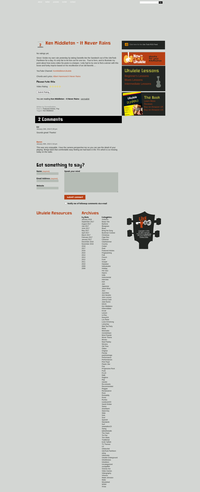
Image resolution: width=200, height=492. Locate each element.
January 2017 (87, 244)
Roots (104, 402)
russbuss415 (106, 406)
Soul (103, 422)
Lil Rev (104, 319)
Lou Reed (105, 324)
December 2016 (87, 246)
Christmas (105, 239)
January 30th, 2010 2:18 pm (47, 144)
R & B (104, 377)
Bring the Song (107, 235)
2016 (83, 255)
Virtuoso (105, 480)
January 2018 (87, 224)
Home (43, 33)
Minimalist (105, 335)
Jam (103, 288)
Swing (104, 433)
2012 (83, 264)
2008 (83, 273)
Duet (103, 253)
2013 (83, 261)
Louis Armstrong (108, 326)
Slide (104, 417)
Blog (60, 33)
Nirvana (105, 348)
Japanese (105, 290)
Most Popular (107, 339)
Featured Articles (49, 109)
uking (104, 457)
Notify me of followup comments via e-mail (87, 208)
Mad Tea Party (107, 330)
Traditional (106, 444)
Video (161, 33)
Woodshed (106, 486)
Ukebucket (106, 453)
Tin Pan (105, 440)
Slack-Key (105, 415)
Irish (103, 286)
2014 (83, 259)
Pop (57, 109)
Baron (39, 142)
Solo (103, 420)
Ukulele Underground (110, 462)
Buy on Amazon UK (153, 107)
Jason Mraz (106, 293)
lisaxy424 (105, 322)
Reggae (105, 393)
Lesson (104, 317)
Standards (105, 426)
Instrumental (106, 282)
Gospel (104, 266)
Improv (104, 277)
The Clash (105, 437)
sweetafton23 (107, 431)
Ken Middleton (48, 111)
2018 (83, 250)
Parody (104, 357)
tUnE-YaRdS (106, 446)
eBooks (98, 33)
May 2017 (85, 235)
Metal (104, 333)
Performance (106, 362)
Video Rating (42, 86)
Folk (103, 259)
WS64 (104, 488)
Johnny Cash (107, 304)
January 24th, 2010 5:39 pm (47, 129)
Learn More (149, 101)
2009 (83, 270)
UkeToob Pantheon (109, 455)
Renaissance (106, 395)
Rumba (104, 404)
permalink (85, 99)
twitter (47, 2)
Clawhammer (107, 246)
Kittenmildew (106, 313)
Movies (104, 344)
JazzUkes (105, 297)
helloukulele (106, 270)
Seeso (104, 411)
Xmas (104, 491)
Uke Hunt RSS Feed (52, 102)
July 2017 (85, 230)
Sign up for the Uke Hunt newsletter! (43, 102)
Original (105, 355)
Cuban (104, 250)
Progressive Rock (108, 373)
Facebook (61, 102)
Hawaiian (105, 268)
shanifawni (106, 413)
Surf (103, 428)
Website (40, 186)
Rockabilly (105, 399)
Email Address (47, 178)
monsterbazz (106, 337)
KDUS (104, 308)
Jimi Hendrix (106, 299)
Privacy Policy (144, 241)
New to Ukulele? (144, 33)
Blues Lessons (134, 79)
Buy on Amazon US (153, 110)
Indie (103, 279)
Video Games (107, 475)
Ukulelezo (105, 466)
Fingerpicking (107, 257)
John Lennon (106, 302)
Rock (104, 397)
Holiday (104, 273)
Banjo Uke (105, 226)
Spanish (105, 424)
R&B (103, 379)
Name (43, 171)
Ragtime (105, 382)
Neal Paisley (106, 346)
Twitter (73, 102)
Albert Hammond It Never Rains (67, 76)
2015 (83, 257)
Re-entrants (106, 388)
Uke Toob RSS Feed (150, 44)
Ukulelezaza (106, 464)
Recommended (107, 391)
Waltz (104, 484)
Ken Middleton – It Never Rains (78, 43)
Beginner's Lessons (137, 75)
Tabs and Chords (78, 33)
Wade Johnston (107, 482)
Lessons (126, 33)
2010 (83, 268)
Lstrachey (105, 328)
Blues (104, 233)
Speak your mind (72, 171)
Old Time (105, 351)
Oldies (104, 353)
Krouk (104, 315)
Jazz (103, 295)
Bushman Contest (108, 237)
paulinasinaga (107, 359)
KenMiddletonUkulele (62, 71)
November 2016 (87, 248)
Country (105, 248)
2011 (83, 266)
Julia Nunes (106, 306)
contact (72, 2)
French (104, 261)
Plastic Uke (106, 368)
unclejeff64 (106, 471)
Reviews (111, 33)
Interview (105, 284)
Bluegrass (105, 230)
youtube (56, 2)
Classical (105, 244)
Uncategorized (107, 468)
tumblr (64, 2)
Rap (103, 384)
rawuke (104, 386)
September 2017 (88, 226)
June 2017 (85, 233)
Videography (106, 477)
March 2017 (86, 239)
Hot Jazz (105, 275)
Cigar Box (105, 241)
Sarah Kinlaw (107, 408)
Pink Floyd (106, 366)
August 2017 (86, 228)
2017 (83, 253)
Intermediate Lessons (138, 83)
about (40, 2)
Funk (104, 264)
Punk (104, 375)
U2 (103, 451)
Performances (107, 364)
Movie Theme (107, 342)
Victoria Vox (106, 473)
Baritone (105, 228)
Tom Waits (106, 442)
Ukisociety (105, 460)
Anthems (105, 224)
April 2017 (85, 237)
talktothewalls (107, 435)
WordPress (147, 238)
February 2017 (87, 241)
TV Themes (106, 448)
